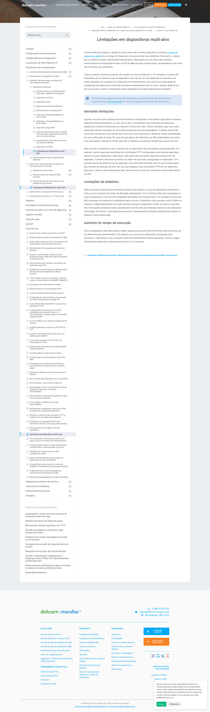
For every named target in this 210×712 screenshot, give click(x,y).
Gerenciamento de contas (38, 491)
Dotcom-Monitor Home (51, 634)
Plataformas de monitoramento (40, 67)
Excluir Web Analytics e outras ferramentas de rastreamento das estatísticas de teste (49, 243)
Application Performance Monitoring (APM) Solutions (57, 659)
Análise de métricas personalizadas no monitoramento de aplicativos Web (45, 472)
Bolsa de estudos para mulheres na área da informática (89, 674)
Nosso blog (116, 669)
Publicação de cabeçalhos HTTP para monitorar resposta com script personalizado (48, 422)
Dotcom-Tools (160, 679)
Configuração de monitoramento (41, 53)
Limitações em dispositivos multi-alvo (49, 187)
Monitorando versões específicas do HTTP (47, 233)
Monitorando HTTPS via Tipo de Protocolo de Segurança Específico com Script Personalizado (48, 389)
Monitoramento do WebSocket (48, 110)
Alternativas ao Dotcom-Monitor (122, 647)
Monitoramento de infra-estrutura (55, 650)
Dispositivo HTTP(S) (44, 98)
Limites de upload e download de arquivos (47, 293)
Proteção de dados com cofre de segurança (46, 210)
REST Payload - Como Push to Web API (46, 383)
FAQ (96, 5)
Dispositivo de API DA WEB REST (49, 106)
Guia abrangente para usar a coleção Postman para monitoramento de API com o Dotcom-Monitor (51, 134)
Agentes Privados (34, 214)
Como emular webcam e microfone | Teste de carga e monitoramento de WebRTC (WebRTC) (49, 279)
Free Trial (160, 5)
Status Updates (120, 5)
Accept (161, 704)
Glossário (30, 495)
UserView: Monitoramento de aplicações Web (48, 72)
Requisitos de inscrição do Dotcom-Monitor (45, 551)
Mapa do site (130, 706)
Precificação (116, 638)
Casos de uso (171, 255)
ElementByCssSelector (35, 572)
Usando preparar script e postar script (45, 353)
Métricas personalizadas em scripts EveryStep (49, 477)
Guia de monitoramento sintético (89, 666)
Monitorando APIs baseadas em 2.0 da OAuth (49, 379)
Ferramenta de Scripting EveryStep (42, 205)
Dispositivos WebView (96, 255)
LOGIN (148, 5)
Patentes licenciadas (116, 706)
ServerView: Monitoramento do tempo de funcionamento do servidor (136, 255)
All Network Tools (48, 684)
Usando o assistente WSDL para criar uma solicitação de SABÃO (47, 335)
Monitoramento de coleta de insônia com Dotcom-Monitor (51, 141)
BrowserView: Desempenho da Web (44, 76)
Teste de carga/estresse (51, 654)
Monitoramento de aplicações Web (56, 646)
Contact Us (137, 5)
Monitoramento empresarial (123, 661)
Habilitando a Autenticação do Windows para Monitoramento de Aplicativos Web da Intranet (48, 271)
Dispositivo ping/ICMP (45, 128)
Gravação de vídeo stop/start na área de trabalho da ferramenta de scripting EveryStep (49, 465)
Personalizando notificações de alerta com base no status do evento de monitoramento (48, 440)
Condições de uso (100, 706)
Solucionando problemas (37, 486)
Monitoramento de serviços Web (55, 638)
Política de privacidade (84, 706)
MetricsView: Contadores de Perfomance (46, 192)
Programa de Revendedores (91, 638)
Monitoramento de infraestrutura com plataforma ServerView (48, 182)
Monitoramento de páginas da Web (56, 642)
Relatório (30, 200)
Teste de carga (33, 219)
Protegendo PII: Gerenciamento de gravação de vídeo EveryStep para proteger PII (48, 298)
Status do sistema (87, 646)
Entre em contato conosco (123, 642)
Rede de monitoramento (122, 657)
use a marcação (115, 101)
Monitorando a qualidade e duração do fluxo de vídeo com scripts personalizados (48, 410)
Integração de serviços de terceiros (42, 481)
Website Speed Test (50, 672)
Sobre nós (116, 634)
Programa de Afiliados (89, 634)
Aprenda (83, 654)
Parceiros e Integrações (122, 653)
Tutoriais (87, 5)
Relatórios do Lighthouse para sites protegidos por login (44, 452)
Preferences (174, 704)
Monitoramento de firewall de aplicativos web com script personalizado (48, 397)
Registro (105, 5)
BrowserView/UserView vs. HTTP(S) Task (47, 196)
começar (30, 48)
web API (29, 224)
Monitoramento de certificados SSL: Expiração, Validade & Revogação (51, 92)
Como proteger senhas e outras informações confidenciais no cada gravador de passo (48, 446)
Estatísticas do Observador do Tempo (45, 284)
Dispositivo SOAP (43, 102)
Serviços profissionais (89, 642)
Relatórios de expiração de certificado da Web (48, 237)
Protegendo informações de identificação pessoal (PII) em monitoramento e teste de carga (47, 366)
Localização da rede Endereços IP (41, 63)
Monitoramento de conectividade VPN (45, 289)
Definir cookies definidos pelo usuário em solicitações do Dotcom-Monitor (46, 459)
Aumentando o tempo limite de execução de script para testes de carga (46, 515)
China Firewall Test (49, 676)
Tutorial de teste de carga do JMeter (92, 659)
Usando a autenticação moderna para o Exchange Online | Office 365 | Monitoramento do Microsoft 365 (48, 256)
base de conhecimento (68, 5)
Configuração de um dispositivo (41, 58)
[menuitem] (174, 5)
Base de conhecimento (121, 665)
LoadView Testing (158, 675)
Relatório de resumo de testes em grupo (44, 521)
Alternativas (84, 650)
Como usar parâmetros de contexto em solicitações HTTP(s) (46, 341)
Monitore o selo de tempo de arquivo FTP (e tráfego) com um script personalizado (47, 416)
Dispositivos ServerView (43, 170)
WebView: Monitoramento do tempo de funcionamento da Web (46, 81)
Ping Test (45, 680)
